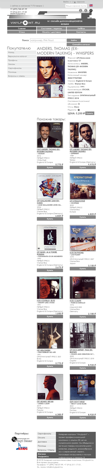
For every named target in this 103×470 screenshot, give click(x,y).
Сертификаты (14, 68)
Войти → (67, 2)
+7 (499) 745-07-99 (18, 9)
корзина (79, 2)
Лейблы (81, 28)
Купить (90, 113)
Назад (11, 52)
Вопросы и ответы (16, 76)
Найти (74, 40)
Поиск (25, 40)
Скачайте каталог (81, 44)
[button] (62, 59)
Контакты (81, 32)
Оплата (41, 437)
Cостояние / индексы (51, 28)
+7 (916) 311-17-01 (18, 12)
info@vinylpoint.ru (17, 14)
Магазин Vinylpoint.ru (43, 455)
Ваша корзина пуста (76, 6)
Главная (21, 28)
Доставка (42, 442)
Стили (22, 32)
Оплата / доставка (51, 32)
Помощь (12, 72)
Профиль (12, 60)
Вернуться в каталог (17, 56)
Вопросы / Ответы (46, 450)
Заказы (11, 64)
